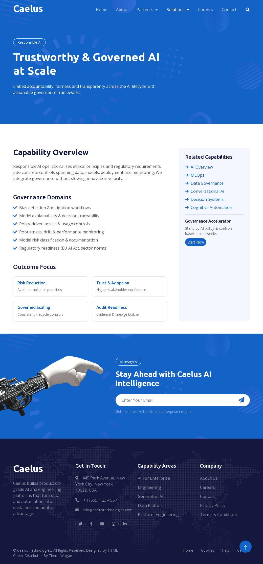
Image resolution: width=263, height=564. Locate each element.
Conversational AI (204, 191)
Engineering (149, 487)
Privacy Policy (212, 505)
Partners (145, 9)
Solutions (176, 9)
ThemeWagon (60, 555)
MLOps (194, 175)
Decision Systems (204, 199)
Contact (229, 9)
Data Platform (151, 505)
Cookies (207, 550)
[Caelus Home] (29, 9)
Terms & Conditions (219, 514)
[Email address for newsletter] (183, 400)
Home (101, 9)
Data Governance (204, 183)
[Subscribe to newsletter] (241, 400)
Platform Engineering (158, 514)
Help (225, 550)
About (122, 9)
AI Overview (199, 167)
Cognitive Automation (208, 207)
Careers (205, 9)
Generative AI (150, 496)
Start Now (195, 242)
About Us (209, 478)
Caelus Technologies (34, 550)
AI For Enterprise (154, 478)
